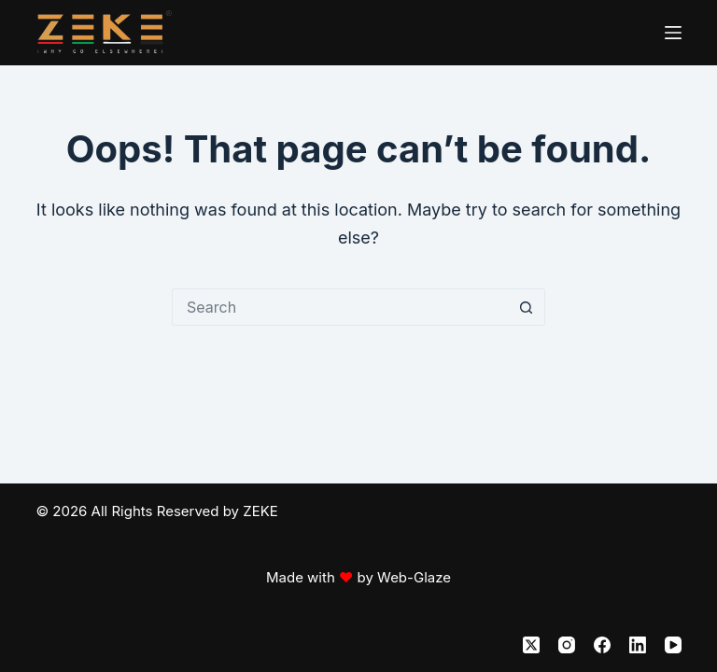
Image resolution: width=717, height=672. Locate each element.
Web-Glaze (414, 577)
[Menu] (673, 32)
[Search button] (526, 307)
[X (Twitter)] (531, 645)
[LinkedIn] (637, 645)
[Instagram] (566, 645)
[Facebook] (602, 645)
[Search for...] (340, 307)
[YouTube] (673, 645)
